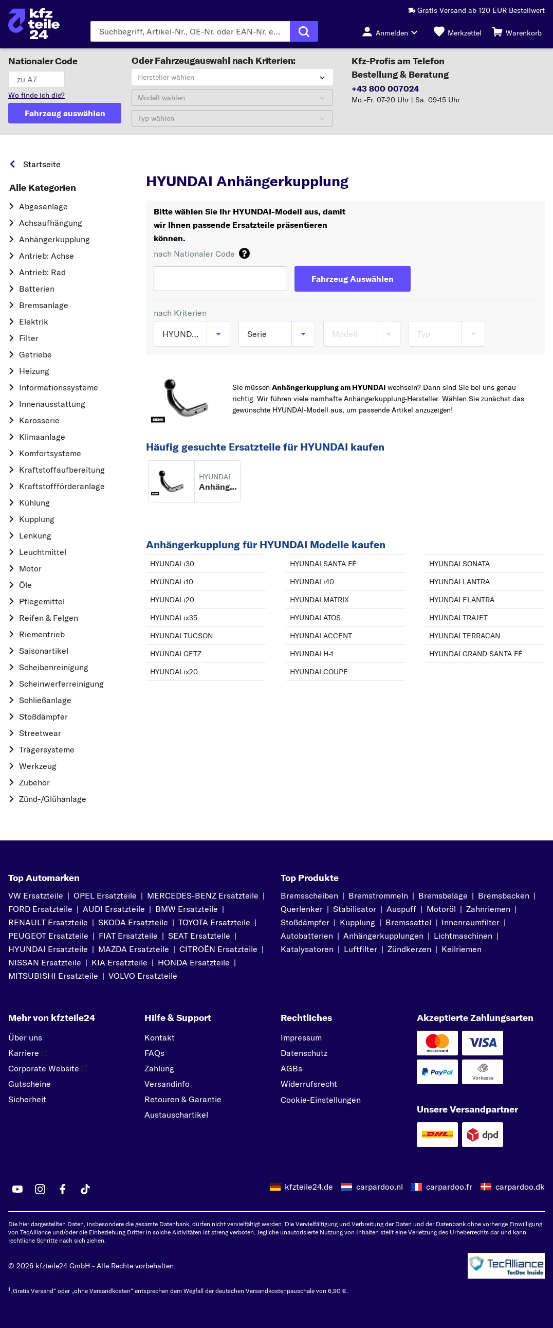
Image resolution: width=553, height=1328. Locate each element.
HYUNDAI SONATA (459, 563)
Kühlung (34, 502)
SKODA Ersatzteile (133, 922)
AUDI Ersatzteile (114, 908)
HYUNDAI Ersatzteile (48, 949)
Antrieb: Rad (42, 272)
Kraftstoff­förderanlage (62, 486)
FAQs (154, 1052)
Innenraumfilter (470, 922)
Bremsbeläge (443, 895)
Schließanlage (45, 700)
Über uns (25, 1037)
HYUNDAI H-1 (312, 653)
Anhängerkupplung (54, 239)
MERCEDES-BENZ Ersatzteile (203, 895)
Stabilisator (354, 908)
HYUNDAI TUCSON (181, 635)
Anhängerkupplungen (383, 935)
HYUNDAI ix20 (174, 671)
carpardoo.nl (379, 1186)
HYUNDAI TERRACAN (464, 635)
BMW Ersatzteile (186, 908)
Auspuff (401, 908)
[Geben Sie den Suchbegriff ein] (190, 31)
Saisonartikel (43, 650)
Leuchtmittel (42, 552)
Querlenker (302, 908)
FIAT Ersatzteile (128, 935)
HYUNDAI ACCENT (321, 635)
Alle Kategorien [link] (42, 187)
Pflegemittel (42, 601)
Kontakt (159, 1037)
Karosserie (39, 420)
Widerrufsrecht (309, 1083)
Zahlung (159, 1068)
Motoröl (441, 908)
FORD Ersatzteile (40, 908)
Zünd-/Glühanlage (52, 799)
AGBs (291, 1068)
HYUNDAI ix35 (173, 617)
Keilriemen (461, 949)
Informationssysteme (58, 387)
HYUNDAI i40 (312, 581)
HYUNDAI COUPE (319, 671)
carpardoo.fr (449, 1186)
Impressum (301, 1037)
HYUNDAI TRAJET (458, 617)
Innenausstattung (52, 404)
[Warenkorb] (517, 31)
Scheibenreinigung (53, 667)
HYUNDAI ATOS (315, 617)
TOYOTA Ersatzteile (214, 922)
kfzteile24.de (309, 1186)
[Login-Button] (393, 31)
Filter (29, 338)
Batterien (36, 288)
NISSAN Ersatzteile (44, 962)
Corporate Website (47, 1068)
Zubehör (34, 782)
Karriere (27, 1052)
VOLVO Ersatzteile (142, 975)
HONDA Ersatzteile (194, 962)
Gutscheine (29, 1083)
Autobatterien (307, 935)
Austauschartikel (176, 1114)
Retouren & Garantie (183, 1099)
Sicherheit (27, 1099)
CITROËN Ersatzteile (218, 949)
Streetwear (40, 733)
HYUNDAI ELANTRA (461, 599)
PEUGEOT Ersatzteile (48, 935)
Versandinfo (167, 1083)
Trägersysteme (47, 749)
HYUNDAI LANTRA (459, 581)
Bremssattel (408, 922)
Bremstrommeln (378, 895)
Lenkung (35, 535)
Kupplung (36, 519)
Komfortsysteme (50, 453)
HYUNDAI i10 (171, 581)
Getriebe (35, 354)
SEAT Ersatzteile (199, 935)
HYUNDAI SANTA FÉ (323, 563)
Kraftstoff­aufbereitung (62, 469)
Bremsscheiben (309, 895)
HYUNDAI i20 (172, 599)
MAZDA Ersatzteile (133, 949)
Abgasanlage (43, 206)
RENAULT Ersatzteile (48, 922)
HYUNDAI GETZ (175, 653)
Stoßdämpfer (43, 716)
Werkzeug (38, 766)
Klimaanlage (42, 437)
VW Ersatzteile (35, 895)
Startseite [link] (42, 164)
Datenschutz (304, 1052)
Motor (30, 568)
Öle (25, 585)
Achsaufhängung (50, 223)
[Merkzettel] (458, 31)
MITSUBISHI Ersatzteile (53, 975)
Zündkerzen (409, 949)
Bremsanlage (43, 305)
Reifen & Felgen (48, 618)
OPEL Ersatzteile (105, 895)
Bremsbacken (503, 895)
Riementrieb (42, 634)
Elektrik (33, 321)
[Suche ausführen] (304, 31)
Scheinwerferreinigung (61, 683)
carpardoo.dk (520, 1186)
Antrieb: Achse (46, 255)
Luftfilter (360, 949)
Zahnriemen (488, 908)
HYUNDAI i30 (172, 563)
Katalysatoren (307, 949)
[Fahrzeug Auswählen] (352, 279)
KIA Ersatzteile (119, 962)
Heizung (34, 371)
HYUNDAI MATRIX (319, 599)
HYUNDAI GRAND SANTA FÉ (476, 653)
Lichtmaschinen (463, 935)
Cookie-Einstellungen (321, 1099)
